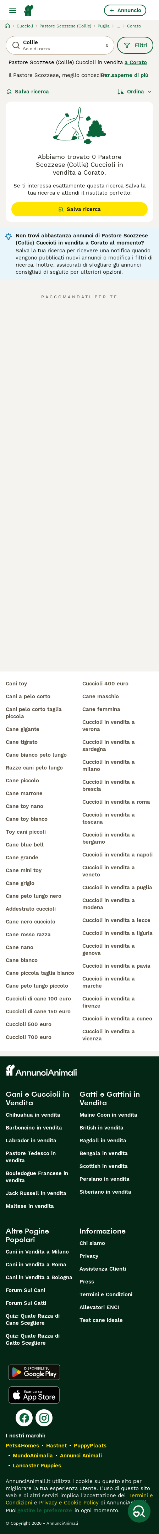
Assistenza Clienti (103, 1269)
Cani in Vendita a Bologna (39, 1277)
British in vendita (102, 1127)
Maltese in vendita (30, 1206)
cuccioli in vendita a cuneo (117, 1018)
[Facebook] (24, 1417)
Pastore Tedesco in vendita (31, 1157)
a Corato (136, 62)
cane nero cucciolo (30, 921)
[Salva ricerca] (139, 1511)
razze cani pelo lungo (34, 768)
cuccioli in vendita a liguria (117, 933)
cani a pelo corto (28, 696)
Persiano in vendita (105, 1179)
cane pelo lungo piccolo (37, 986)
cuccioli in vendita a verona (108, 725)
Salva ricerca (27, 91)
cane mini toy (24, 870)
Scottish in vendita (104, 1166)
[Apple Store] (34, 1395)
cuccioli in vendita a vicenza (108, 1035)
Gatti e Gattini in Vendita (110, 1098)
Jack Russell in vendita (36, 1193)
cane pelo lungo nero (33, 896)
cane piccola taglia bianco (40, 973)
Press (87, 1281)
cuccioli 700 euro (28, 1037)
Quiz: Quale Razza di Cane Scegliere (33, 1319)
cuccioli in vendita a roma (116, 802)
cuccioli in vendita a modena (108, 904)
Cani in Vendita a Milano (37, 1252)
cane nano (19, 947)
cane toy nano (24, 806)
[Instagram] (44, 1417)
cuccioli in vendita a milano (108, 765)
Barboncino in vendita (34, 1127)
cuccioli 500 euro (28, 1024)
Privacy (89, 1256)
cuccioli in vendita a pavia (116, 966)
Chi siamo (92, 1243)
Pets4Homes (22, 1445)
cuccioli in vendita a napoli (117, 854)
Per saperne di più (124, 75)
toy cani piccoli (26, 832)
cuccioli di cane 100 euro (38, 998)
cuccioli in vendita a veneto (108, 871)
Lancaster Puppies (37, 1465)
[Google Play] (34, 1372)
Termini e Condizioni (106, 1294)
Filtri (135, 45)
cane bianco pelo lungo (36, 755)
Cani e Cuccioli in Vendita (37, 1098)
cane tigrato (22, 742)
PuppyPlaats (90, 1445)
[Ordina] (135, 91)
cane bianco (22, 960)
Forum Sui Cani (25, 1290)
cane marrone (24, 793)
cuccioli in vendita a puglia (117, 887)
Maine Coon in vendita (108, 1115)
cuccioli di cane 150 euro (38, 1011)
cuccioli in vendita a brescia (108, 785)
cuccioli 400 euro (105, 683)
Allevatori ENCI (99, 1307)
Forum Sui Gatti (26, 1303)
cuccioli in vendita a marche (108, 982)
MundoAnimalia (33, 1455)
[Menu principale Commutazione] (13, 10)
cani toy (16, 683)
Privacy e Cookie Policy (68, 1502)
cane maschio (100, 696)
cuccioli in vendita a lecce (116, 920)
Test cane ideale (101, 1320)
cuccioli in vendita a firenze (108, 1002)
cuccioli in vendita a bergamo (108, 838)
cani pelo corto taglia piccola (34, 713)
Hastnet (56, 1445)
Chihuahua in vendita (33, 1115)
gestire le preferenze (44, 1510)
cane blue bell (25, 844)
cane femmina (101, 709)
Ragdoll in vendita (103, 1140)
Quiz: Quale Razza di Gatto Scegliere (33, 1339)
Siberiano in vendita (105, 1192)
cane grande (22, 857)
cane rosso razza (28, 934)
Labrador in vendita (31, 1140)
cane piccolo (22, 780)
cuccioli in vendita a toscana (108, 818)
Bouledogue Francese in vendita (37, 1177)
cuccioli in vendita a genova (108, 949)
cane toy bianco (27, 819)
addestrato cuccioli (31, 909)
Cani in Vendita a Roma (36, 1264)
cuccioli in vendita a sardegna (108, 745)
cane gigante (22, 729)
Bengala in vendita (104, 1153)
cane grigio (20, 883)
